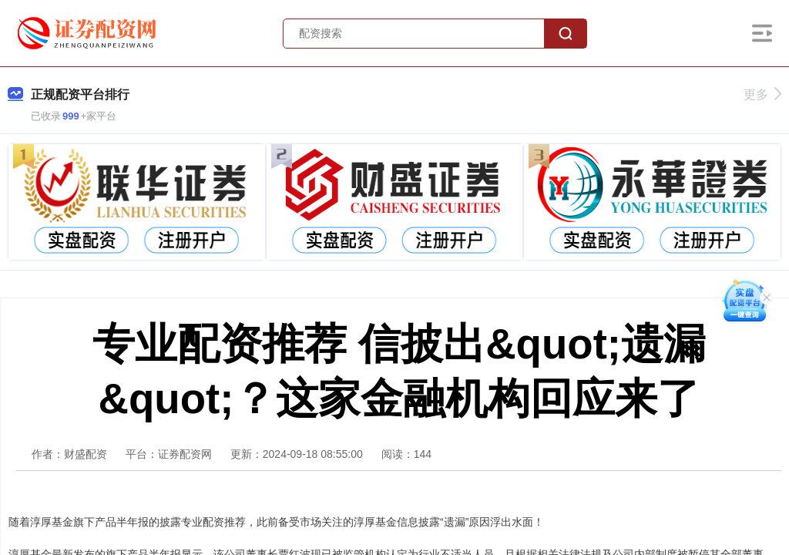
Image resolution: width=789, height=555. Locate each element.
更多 (762, 94)
